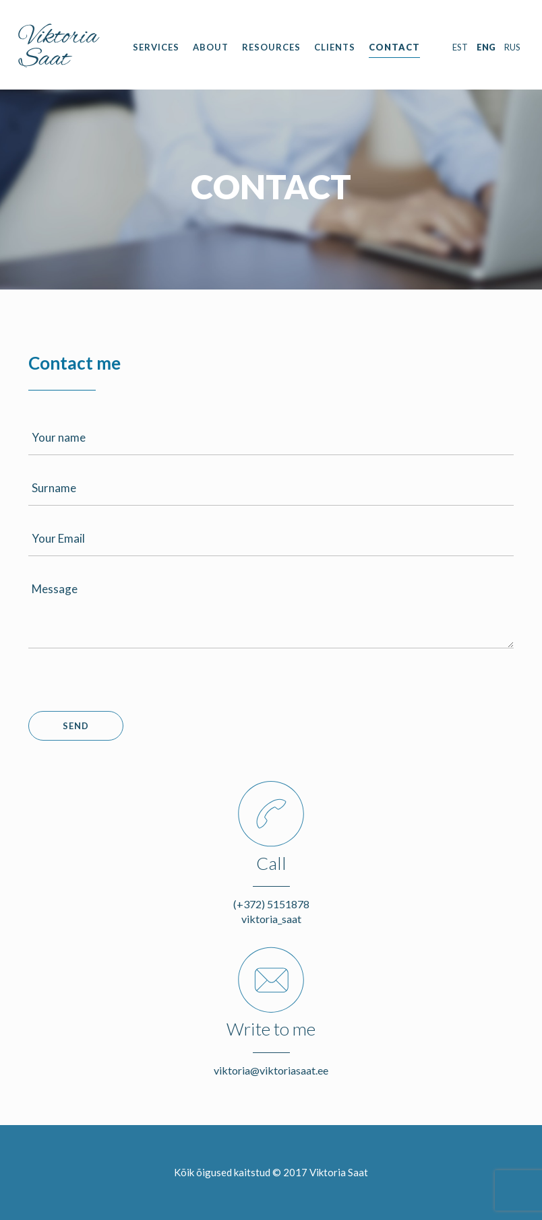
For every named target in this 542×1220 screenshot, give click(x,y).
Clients (334, 47)
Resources (271, 47)
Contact (394, 47)
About (211, 47)
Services (156, 47)
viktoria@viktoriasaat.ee (271, 1070)
